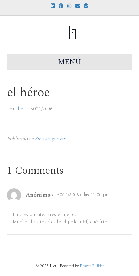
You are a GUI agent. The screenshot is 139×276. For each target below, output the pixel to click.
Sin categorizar (50, 138)
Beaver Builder (92, 266)
